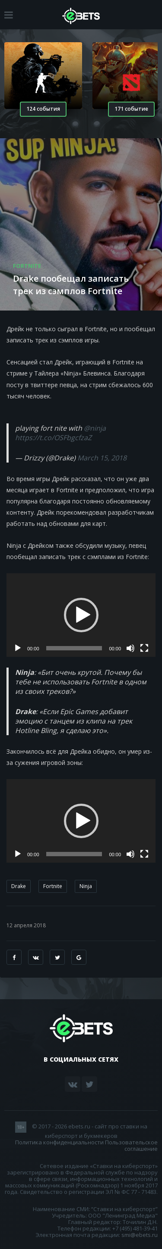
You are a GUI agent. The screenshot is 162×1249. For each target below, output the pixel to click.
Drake (18, 886)
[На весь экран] (144, 648)
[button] (81, 615)
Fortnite (52, 886)
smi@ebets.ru (139, 1235)
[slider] (74, 648)
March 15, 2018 (102, 458)
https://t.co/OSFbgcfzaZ (53, 437)
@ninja (95, 428)
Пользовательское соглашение (131, 1145)
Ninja (85, 886)
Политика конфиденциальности (59, 1142)
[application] (81, 615)
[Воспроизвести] (17, 648)
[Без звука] (130, 648)
